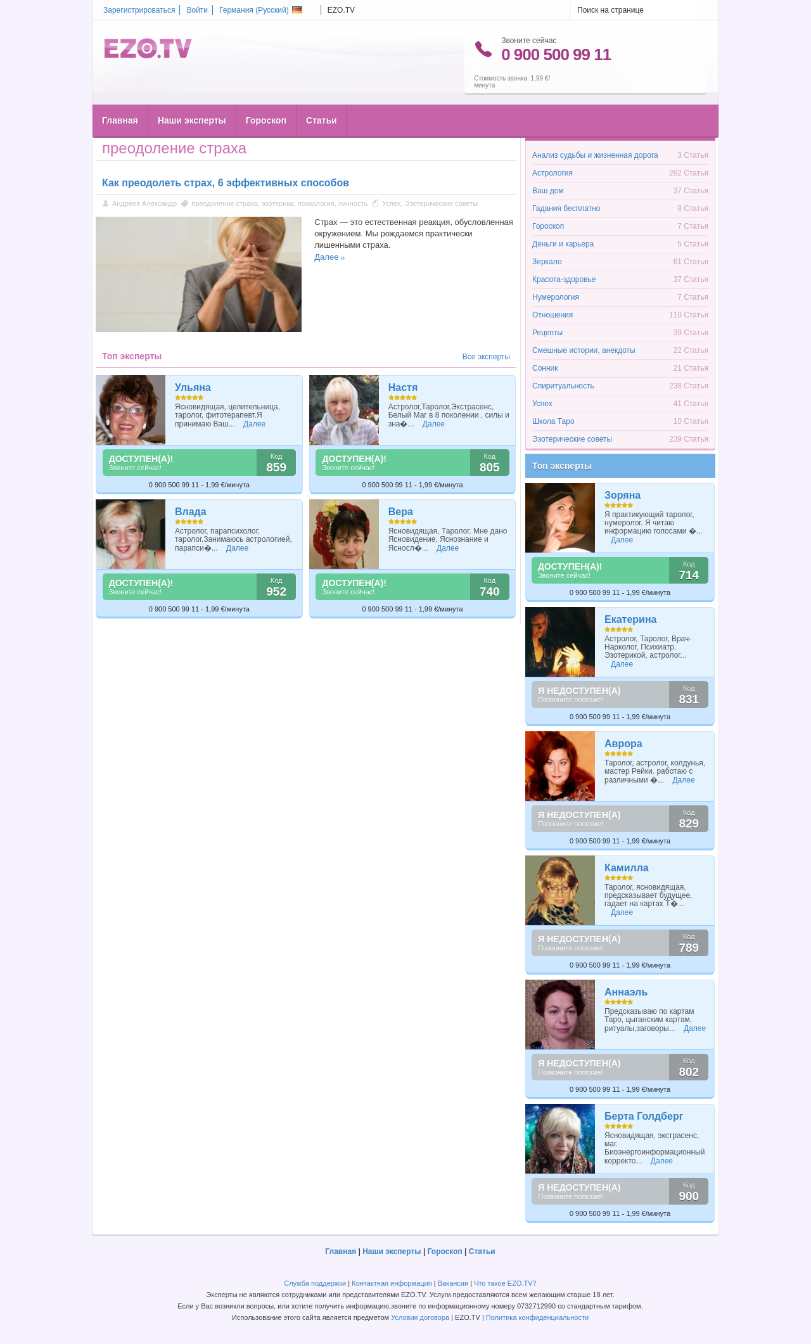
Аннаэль (626, 992)
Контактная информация (391, 1283)
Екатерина (630, 619)
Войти (197, 10)
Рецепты (547, 332)
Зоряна (622, 495)
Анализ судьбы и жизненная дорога (595, 155)
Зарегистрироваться (139, 10)
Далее (326, 257)
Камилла (626, 867)
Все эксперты (486, 356)
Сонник (545, 368)
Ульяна (193, 387)
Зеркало (547, 261)
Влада (191, 511)
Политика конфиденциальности (537, 1317)
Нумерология (555, 297)
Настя (403, 387)
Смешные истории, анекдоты (583, 350)
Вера (400, 511)
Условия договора (420, 1317)
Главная (120, 96)
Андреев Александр (145, 203)
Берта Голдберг (643, 1116)
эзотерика (278, 203)
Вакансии (453, 1283)
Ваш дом (548, 190)
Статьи (321, 96)
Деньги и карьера (563, 244)
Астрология (552, 173)
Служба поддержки (315, 1283)
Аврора (623, 743)
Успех (391, 203)
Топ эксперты (562, 466)
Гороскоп (266, 96)
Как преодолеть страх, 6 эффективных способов (225, 182)
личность (353, 203)
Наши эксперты (192, 96)
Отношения (552, 314)
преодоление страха (224, 203)
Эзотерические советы (441, 203)
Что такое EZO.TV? (505, 1283)
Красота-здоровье (564, 279)
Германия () (260, 10)
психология (316, 203)
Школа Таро (553, 421)
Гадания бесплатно (566, 208)
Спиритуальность (563, 385)
